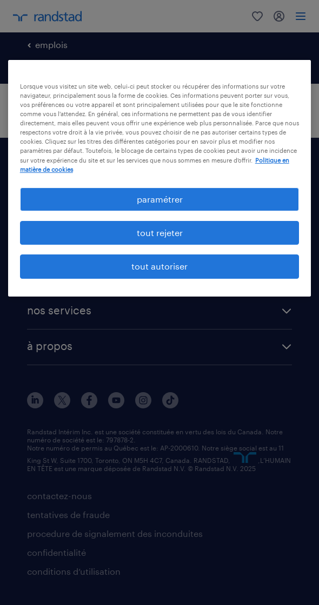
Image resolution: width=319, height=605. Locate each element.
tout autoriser (159, 266)
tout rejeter (160, 232)
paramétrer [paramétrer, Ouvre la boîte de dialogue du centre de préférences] (160, 199)
